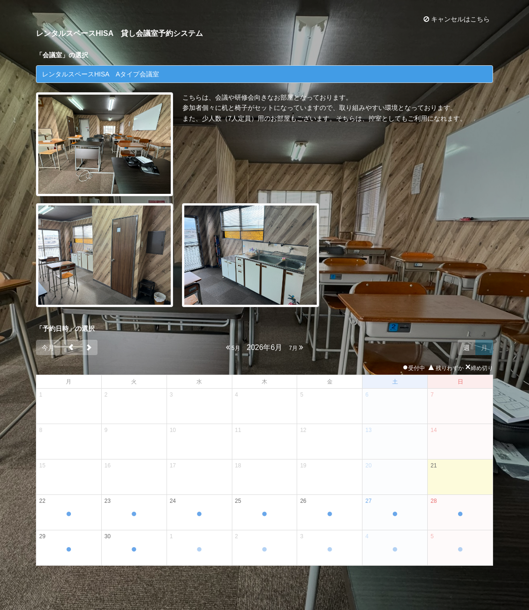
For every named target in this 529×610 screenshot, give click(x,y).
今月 (48, 347)
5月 (233, 347)
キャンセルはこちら (457, 19)
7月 (296, 347)
